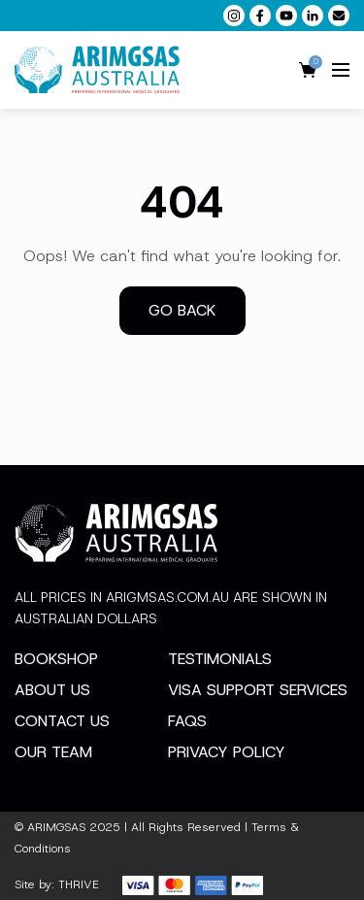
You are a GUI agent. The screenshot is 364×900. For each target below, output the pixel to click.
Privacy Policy (226, 752)
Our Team (53, 752)
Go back (182, 310)
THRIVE (78, 884)
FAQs (187, 721)
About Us (52, 690)
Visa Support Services (257, 690)
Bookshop (56, 659)
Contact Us (62, 721)
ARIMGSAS (56, 827)
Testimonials (220, 659)
